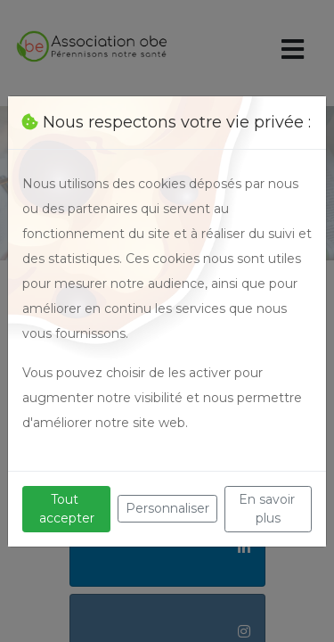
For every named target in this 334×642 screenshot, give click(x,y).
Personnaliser (167, 508)
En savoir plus (268, 508)
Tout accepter (66, 508)
